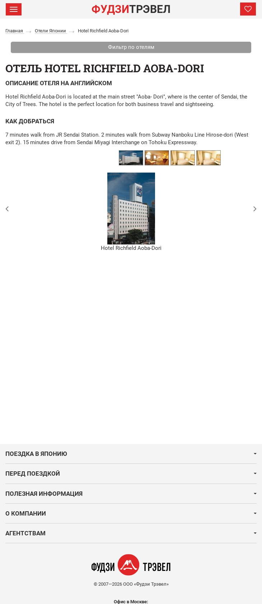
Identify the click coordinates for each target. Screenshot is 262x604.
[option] (131, 157)
